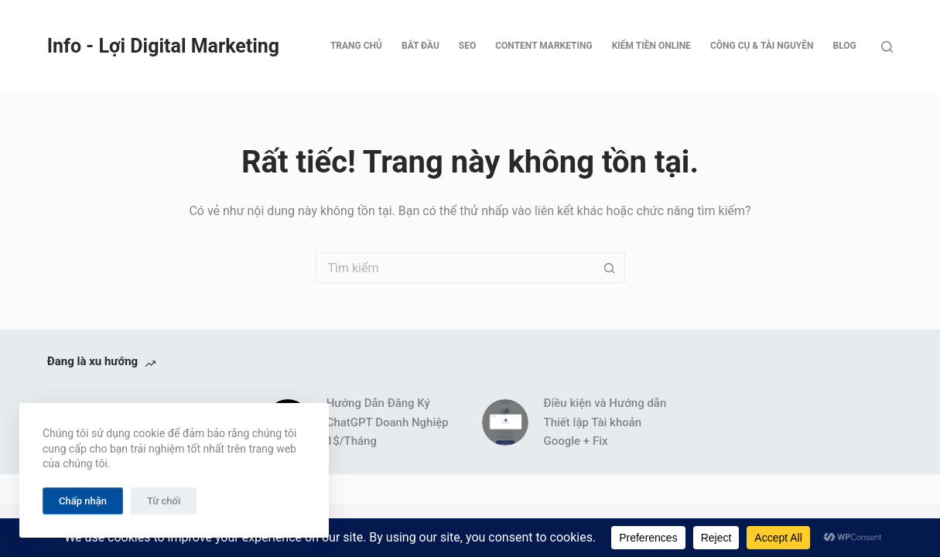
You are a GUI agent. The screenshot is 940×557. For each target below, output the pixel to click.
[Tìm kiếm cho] (455, 267)
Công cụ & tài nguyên (762, 45)
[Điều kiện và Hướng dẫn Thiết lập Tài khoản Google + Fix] (505, 422)
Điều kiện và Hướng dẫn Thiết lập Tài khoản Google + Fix (605, 422)
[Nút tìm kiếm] (609, 267)
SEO (467, 45)
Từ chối (163, 501)
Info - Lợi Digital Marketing (163, 46)
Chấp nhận (83, 501)
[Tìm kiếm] (887, 47)
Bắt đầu (420, 45)
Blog (844, 45)
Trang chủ (356, 45)
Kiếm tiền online (651, 45)
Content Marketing (543, 45)
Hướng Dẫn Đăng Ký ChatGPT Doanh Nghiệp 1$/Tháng (387, 422)
